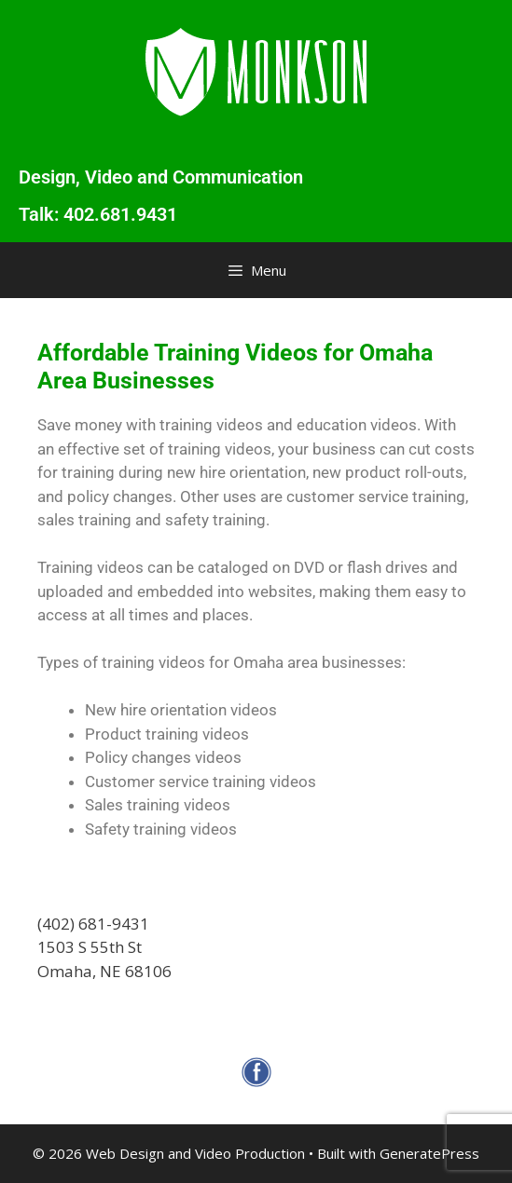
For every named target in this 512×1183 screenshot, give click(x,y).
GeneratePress (429, 1153)
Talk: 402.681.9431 (98, 214)
